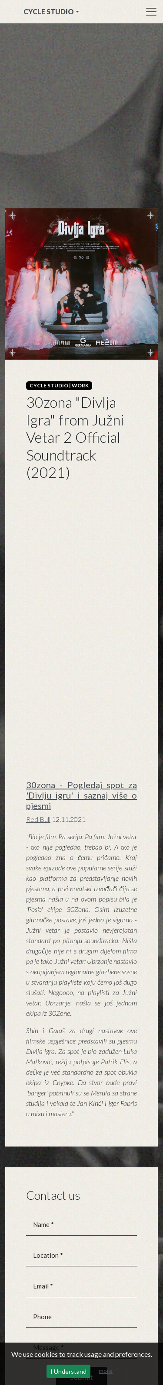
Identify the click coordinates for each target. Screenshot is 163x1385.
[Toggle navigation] (151, 11)
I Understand (68, 1371)
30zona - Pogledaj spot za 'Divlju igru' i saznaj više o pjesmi (81, 795)
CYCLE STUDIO (48, 11)
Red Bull (38, 819)
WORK (80, 385)
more (106, 1370)
